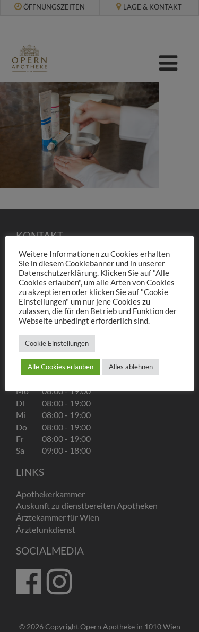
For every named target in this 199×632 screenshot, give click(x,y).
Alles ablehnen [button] (131, 366)
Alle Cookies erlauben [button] (60, 366)
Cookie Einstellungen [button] (57, 343)
